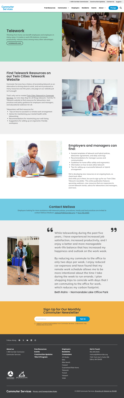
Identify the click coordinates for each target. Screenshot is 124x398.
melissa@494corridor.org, (65, 213)
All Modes (65, 357)
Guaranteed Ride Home (70, 368)
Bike (63, 360)
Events (93, 8)
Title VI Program (40, 357)
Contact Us (110, 2)
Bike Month (66, 362)
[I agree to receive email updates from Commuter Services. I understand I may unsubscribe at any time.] (34, 323)
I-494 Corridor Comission (15, 352)
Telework (65, 370)
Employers (75, 8)
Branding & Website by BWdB (106, 391)
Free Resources (49, 8)
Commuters (63, 7)
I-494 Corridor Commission (79, 2)
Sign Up (83, 319)
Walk (64, 378)
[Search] (121, 8)
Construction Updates (97, 2)
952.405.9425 (94, 352)
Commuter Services (14, 354)
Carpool (65, 365)
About (102, 7)
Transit (64, 373)
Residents (85, 8)
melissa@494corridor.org (99, 354)
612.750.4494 (83, 213)
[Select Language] (119, 1)
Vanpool (65, 375)
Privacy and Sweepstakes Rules (45, 391)
